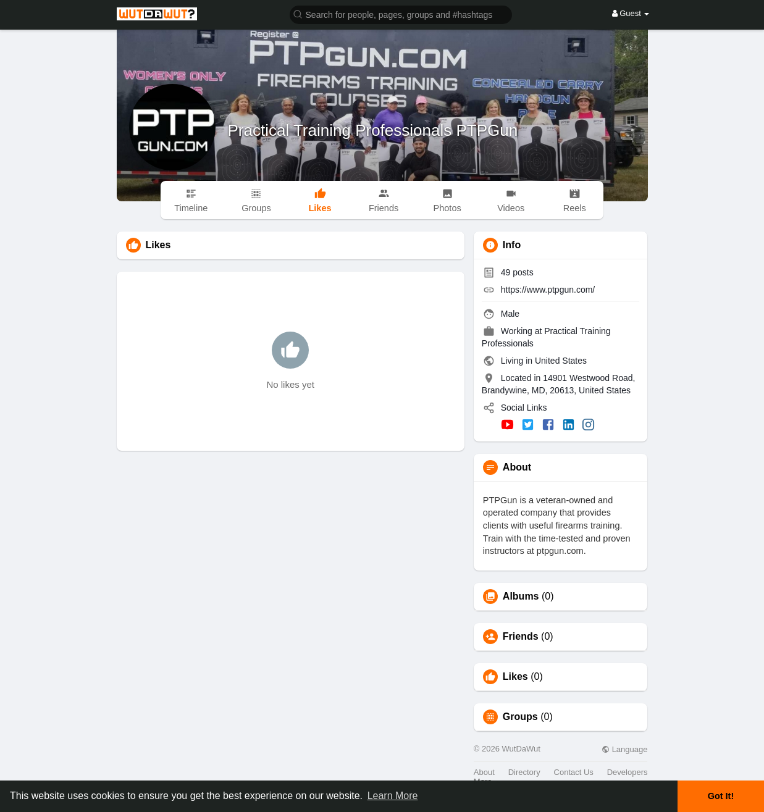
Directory (524, 772)
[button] (400, 14)
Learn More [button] (392, 795)
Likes (515, 677)
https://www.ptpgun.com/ (548, 290)
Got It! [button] (721, 796)
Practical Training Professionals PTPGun (373, 130)
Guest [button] (631, 13)
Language (624, 749)
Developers (627, 772)
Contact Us (574, 772)
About (484, 772)
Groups (520, 717)
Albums (521, 596)
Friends (521, 637)
